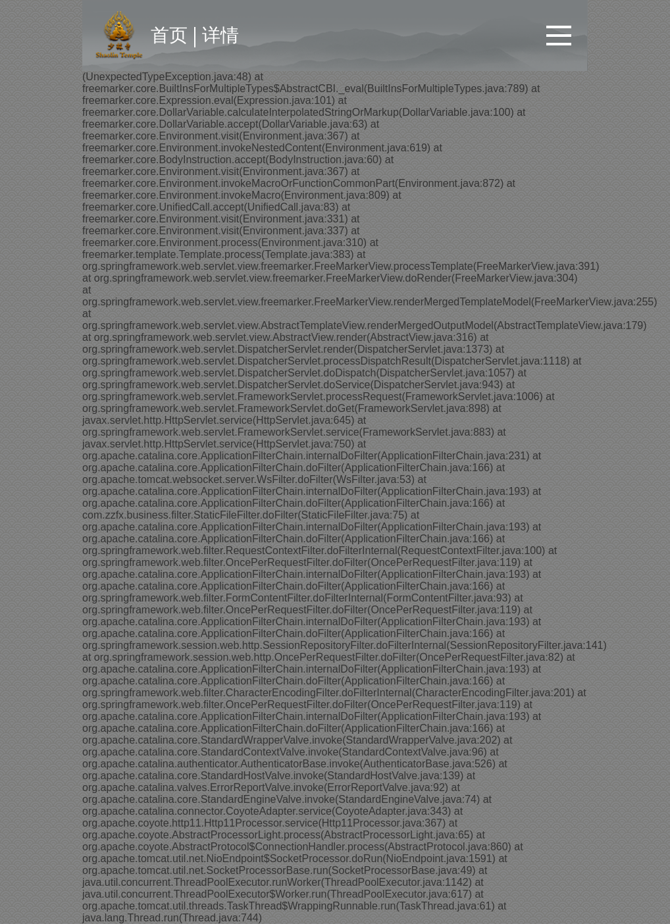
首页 (169, 35)
